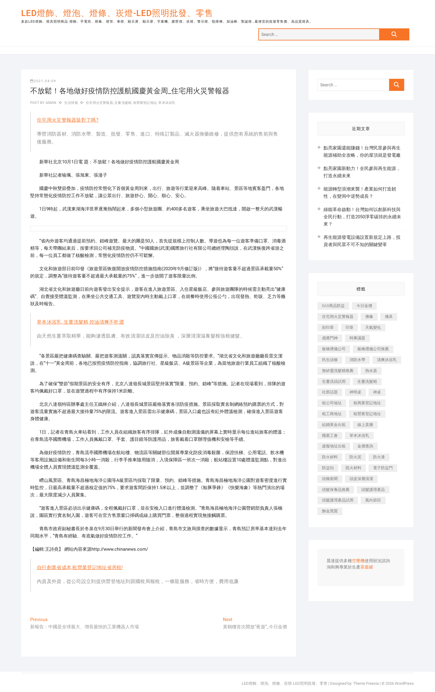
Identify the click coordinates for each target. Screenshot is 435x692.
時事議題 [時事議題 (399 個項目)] (357, 338)
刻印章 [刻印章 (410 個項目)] (328, 327)
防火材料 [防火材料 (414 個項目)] (330, 457)
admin (50, 103)
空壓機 (358, 561)
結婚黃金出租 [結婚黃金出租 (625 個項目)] (334, 424)
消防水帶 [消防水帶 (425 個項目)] (357, 359)
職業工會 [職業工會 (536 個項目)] (330, 435)
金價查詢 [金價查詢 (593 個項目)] (365, 446)
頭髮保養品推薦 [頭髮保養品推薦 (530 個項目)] (336, 489)
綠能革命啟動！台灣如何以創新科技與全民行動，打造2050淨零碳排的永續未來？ (362, 217)
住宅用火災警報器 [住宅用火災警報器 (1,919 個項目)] (337, 316)
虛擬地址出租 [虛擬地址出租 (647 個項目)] (334, 446)
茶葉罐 (366, 567)
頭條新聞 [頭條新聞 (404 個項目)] (330, 478)
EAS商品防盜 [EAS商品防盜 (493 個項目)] (333, 305)
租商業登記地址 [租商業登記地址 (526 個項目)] (367, 403)
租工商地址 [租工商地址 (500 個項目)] (332, 414)
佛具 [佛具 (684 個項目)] (389, 316)
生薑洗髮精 (122, 103)
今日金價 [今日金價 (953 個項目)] (364, 305)
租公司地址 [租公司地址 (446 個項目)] (332, 403)
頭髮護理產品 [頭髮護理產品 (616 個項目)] (373, 489)
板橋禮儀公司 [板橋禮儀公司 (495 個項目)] (334, 349)
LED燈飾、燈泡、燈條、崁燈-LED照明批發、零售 (117, 13)
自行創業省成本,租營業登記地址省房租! (80, 567)
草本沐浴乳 (166, 103)
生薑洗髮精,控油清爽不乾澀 (94, 322)
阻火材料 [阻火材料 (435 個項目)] (353, 468)
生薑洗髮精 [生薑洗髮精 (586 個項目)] (367, 381)
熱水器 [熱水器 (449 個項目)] (371, 370)
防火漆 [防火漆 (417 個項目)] (379, 457)
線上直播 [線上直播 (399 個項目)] (365, 424)
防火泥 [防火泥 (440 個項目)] (355, 457)
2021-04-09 (43, 81)
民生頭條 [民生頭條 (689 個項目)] (330, 359)
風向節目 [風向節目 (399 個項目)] (373, 500)
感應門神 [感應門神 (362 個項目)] (330, 338)
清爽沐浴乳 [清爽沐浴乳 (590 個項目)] (387, 359)
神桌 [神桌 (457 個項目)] (377, 392)
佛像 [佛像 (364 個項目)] (369, 316)
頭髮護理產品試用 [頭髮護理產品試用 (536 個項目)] (337, 500)
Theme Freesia (366, 683)
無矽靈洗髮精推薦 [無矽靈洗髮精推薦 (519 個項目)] (337, 370)
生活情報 (71, 103)
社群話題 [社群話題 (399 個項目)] (330, 392)
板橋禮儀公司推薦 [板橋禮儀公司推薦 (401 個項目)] (373, 349)
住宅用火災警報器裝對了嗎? (67, 120)
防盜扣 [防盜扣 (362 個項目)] (328, 468)
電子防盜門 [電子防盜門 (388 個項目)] (383, 468)
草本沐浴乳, (50, 322)
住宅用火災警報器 (99, 103)
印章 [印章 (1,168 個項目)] (349, 327)
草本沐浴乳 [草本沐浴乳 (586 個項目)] (359, 435)
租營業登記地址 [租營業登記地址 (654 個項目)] (367, 414)
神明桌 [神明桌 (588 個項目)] (355, 392)
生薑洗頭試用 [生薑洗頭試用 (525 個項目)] (334, 381)
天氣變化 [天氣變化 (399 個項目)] (373, 327)
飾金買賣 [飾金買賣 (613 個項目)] (330, 511)
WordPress (404, 683)
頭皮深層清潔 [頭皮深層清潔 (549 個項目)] (361, 478)
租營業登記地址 (145, 103)
